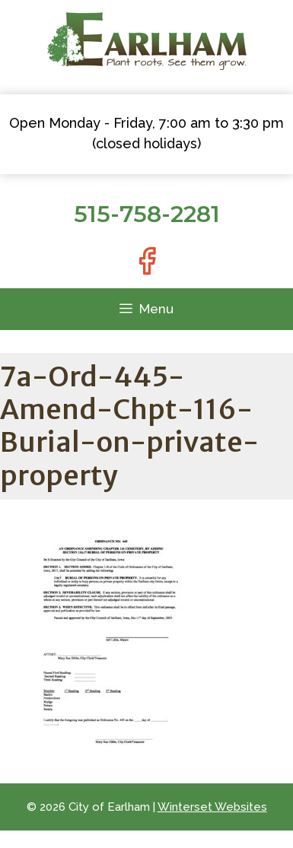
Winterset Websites (212, 807)
